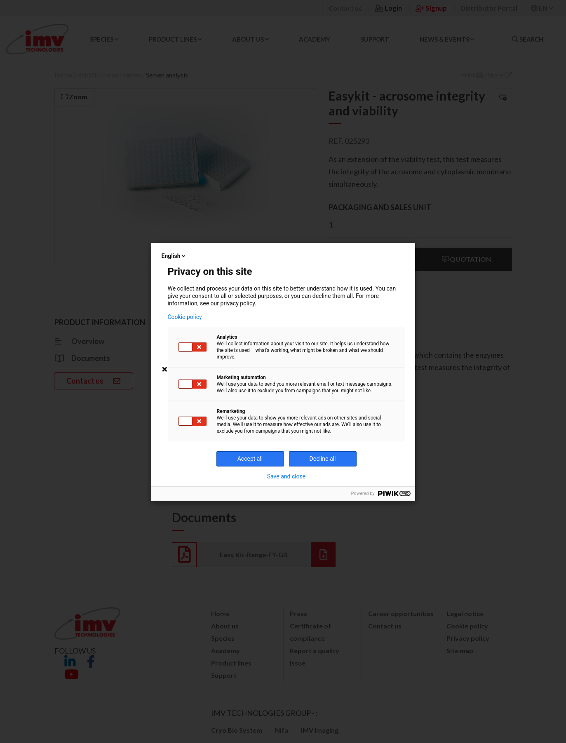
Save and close (286, 476)
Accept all (250, 458)
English (174, 256)
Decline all (323, 458)
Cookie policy (185, 317)
